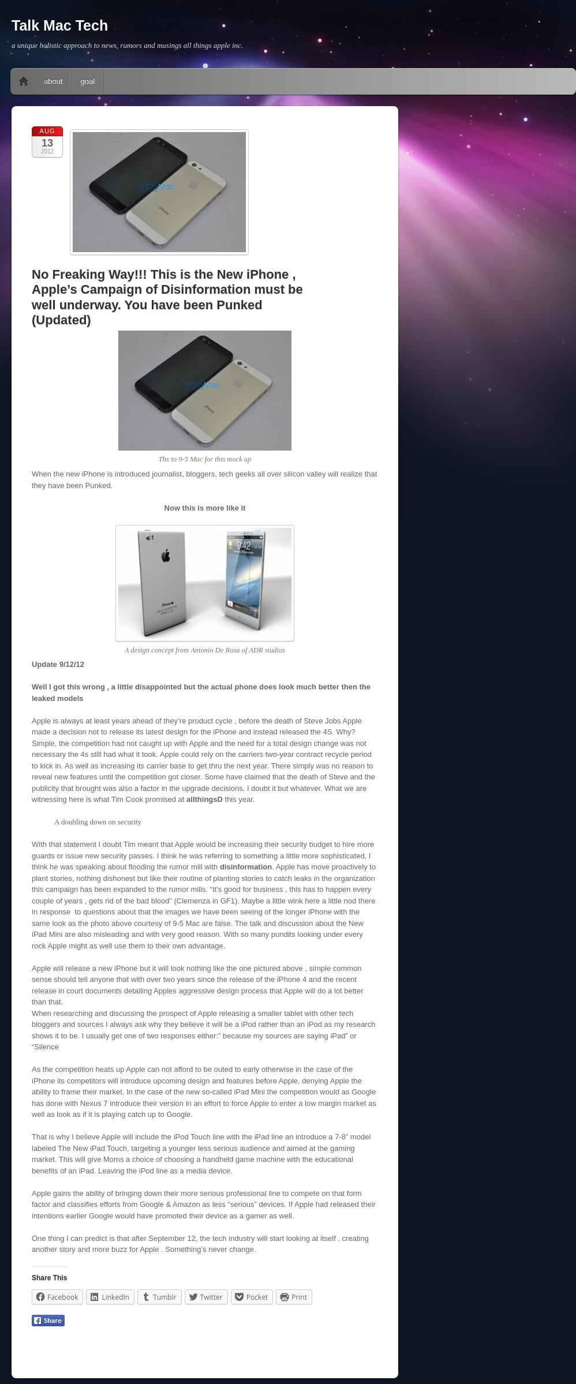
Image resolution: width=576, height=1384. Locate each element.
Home (23, 81)
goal (88, 81)
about (53, 81)
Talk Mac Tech (60, 25)
